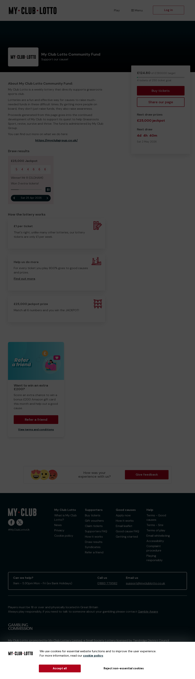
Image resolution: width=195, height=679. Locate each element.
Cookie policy (63, 536)
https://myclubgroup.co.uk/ (56, 140)
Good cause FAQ (127, 531)
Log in (168, 10)
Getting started (127, 537)
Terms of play (155, 530)
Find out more (24, 279)
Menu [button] (137, 10)
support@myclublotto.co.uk (145, 583)
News (58, 525)
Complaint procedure (153, 548)
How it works (94, 537)
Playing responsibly (154, 558)
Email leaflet (124, 526)
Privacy (59, 530)
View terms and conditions (36, 429)
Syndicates (93, 547)
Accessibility (155, 541)
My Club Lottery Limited (65, 640)
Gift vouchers (94, 521)
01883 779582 (107, 583)
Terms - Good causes (156, 517)
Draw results (93, 542)
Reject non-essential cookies (124, 668)
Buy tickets (161, 90)
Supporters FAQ (96, 531)
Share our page (160, 102)
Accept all (60, 668)
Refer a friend (36, 419)
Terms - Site (154, 525)
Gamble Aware (148, 612)
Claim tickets (94, 526)
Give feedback (147, 475)
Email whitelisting (158, 536)
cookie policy (93, 656)
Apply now (123, 515)
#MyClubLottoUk (19, 529)
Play (117, 10)
